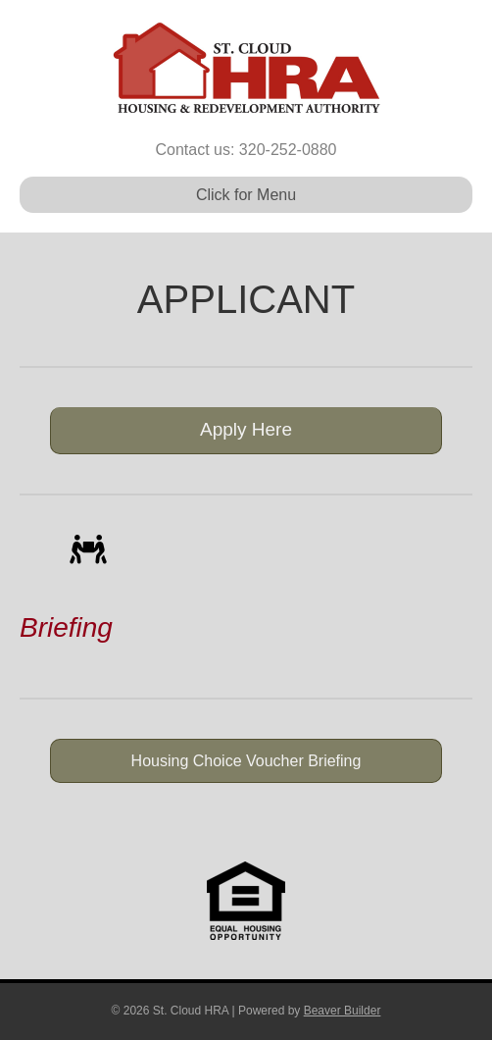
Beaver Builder (342, 1010)
